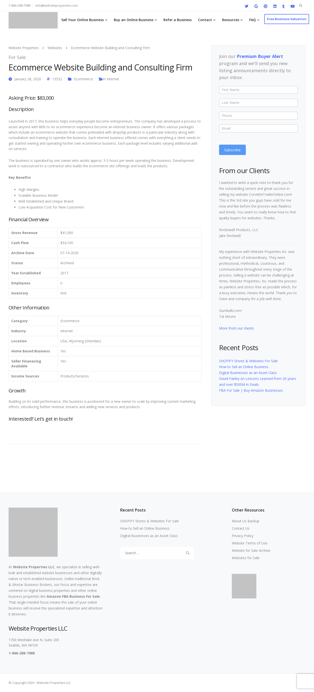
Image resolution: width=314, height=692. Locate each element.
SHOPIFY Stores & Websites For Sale (248, 361)
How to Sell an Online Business (243, 366)
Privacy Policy (242, 535)
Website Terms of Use (249, 543)
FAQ (252, 19)
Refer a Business (177, 19)
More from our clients (236, 328)
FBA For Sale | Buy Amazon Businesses (251, 390)
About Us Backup (245, 521)
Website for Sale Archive (251, 550)
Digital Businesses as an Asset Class (248, 372)
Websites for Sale (246, 557)
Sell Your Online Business (82, 19)
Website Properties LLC (33, 567)
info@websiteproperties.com (56, 5)
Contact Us (240, 528)
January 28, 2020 (27, 79)
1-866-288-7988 (19, 5)
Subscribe (232, 149)
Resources (230, 19)
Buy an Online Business (133, 19)
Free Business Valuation (286, 19)
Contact (205, 19)
